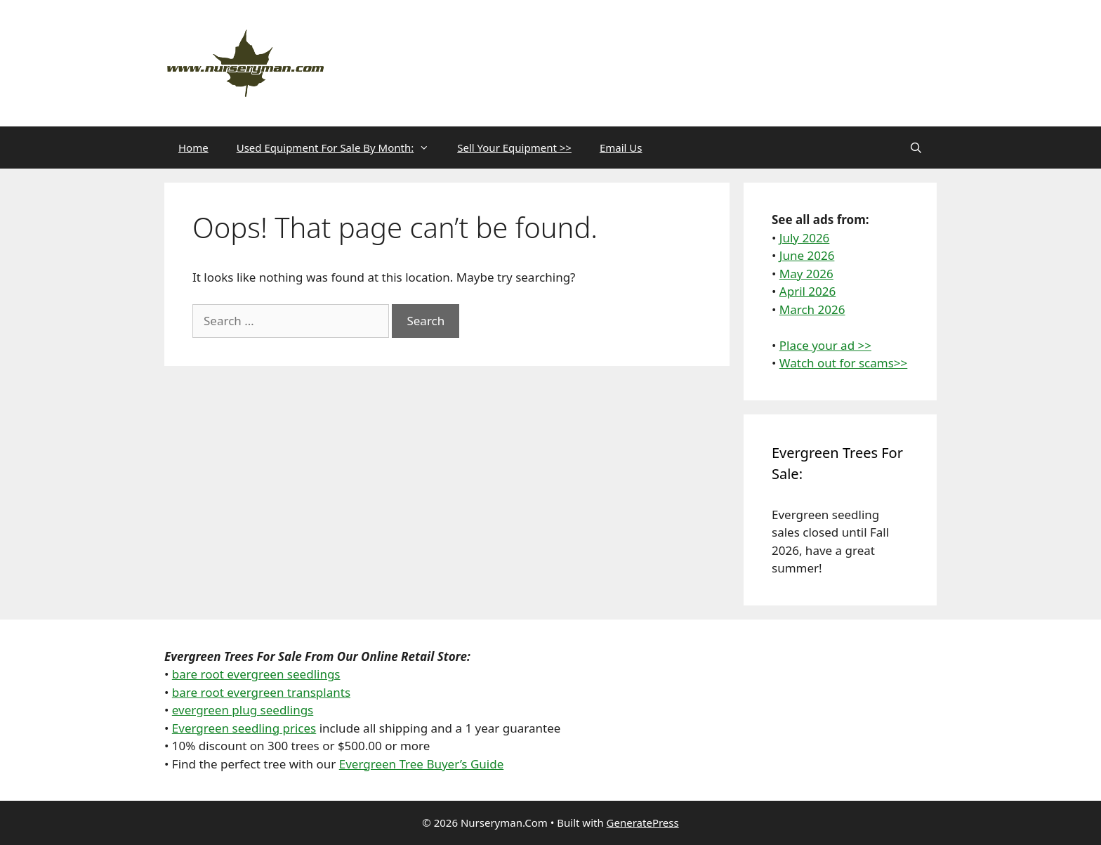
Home (193, 147)
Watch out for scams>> (843, 363)
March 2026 (812, 309)
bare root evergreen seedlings (256, 674)
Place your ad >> (825, 345)
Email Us (621, 147)
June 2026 (807, 255)
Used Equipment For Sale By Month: (340, 147)
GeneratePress (643, 822)
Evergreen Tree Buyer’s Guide (421, 764)
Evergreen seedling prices (244, 728)
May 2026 (806, 274)
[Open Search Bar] (916, 147)
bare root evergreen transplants (261, 692)
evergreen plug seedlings (242, 710)
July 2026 (804, 238)
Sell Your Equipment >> (514, 147)
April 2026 (807, 291)
